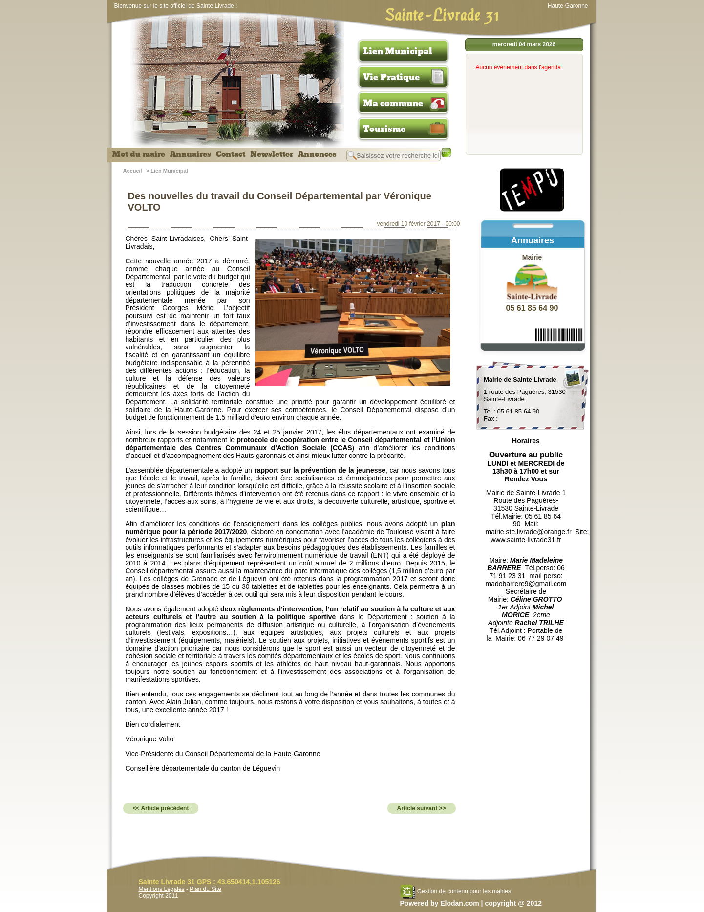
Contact (230, 154)
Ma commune (393, 103)
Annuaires (190, 154)
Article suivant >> (421, 808)
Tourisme (384, 129)
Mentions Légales (162, 889)
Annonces (317, 154)
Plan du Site (205, 889)
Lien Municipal (397, 51)
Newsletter (271, 154)
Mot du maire (138, 154)
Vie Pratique (391, 77)
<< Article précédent (161, 808)
